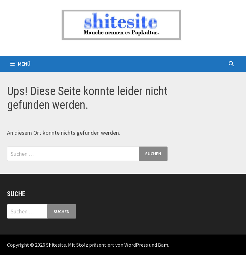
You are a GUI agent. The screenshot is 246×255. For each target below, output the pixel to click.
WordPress (136, 245)
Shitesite (56, 245)
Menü (20, 63)
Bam (163, 245)
